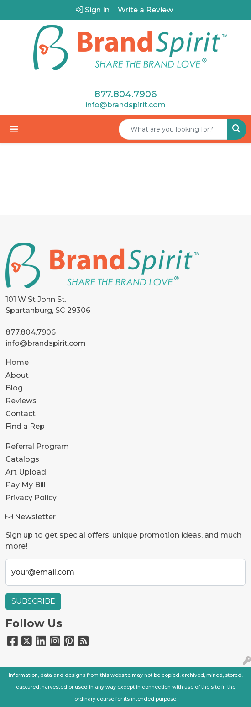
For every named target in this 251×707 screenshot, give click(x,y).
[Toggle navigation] (14, 129)
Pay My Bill (25, 484)
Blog (14, 388)
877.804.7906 (125, 94)
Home (17, 362)
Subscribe (33, 601)
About (17, 375)
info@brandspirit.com (125, 104)
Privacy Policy (31, 497)
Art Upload (25, 472)
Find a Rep (25, 426)
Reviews (21, 400)
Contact (20, 413)
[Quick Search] (173, 129)
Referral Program (37, 446)
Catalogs (22, 459)
